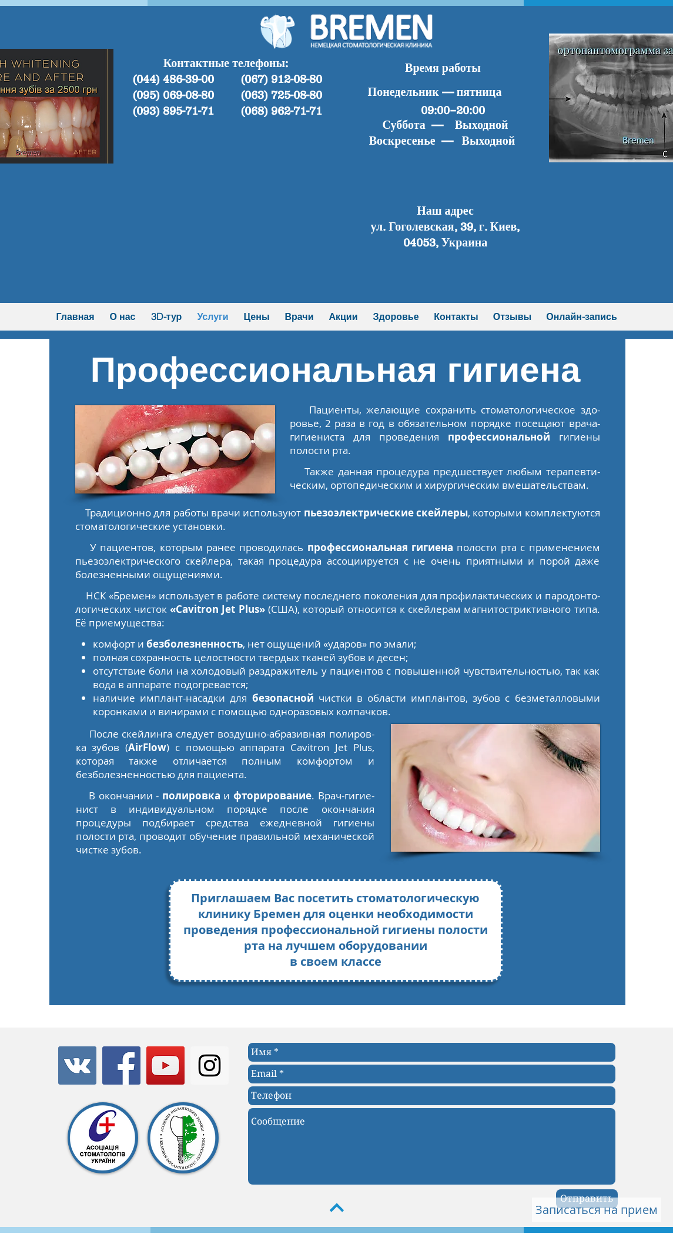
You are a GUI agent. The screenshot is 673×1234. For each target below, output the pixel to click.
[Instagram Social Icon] (209, 1065)
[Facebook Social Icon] (121, 1065)
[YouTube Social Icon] (165, 1065)
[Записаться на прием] (596, 1210)
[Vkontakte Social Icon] (77, 1065)
